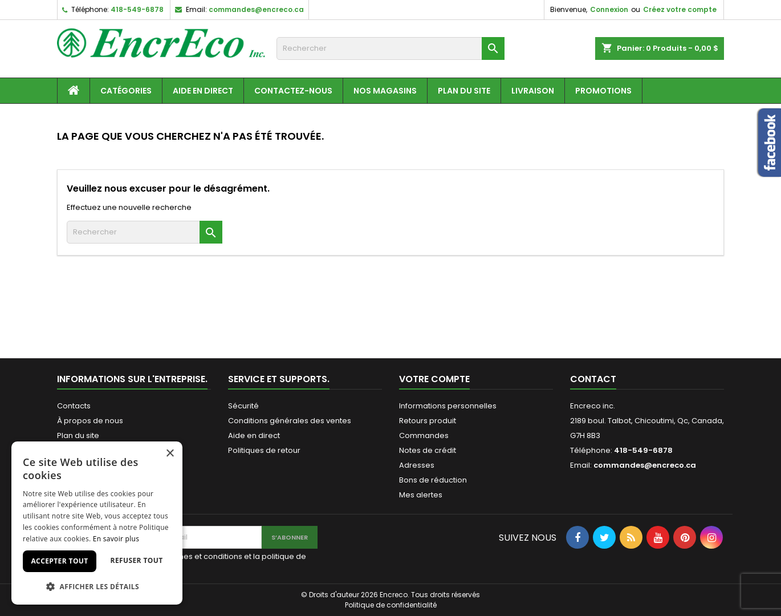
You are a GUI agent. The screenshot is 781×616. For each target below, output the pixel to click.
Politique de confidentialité (391, 605)
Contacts (74, 405)
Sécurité (243, 405)
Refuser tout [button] (137, 560)
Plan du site (464, 90)
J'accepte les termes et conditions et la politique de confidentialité (210, 562)
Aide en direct (203, 90)
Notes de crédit (427, 450)
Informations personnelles (448, 405)
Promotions (603, 90)
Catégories (126, 90)
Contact (593, 379)
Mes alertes (420, 494)
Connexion (609, 9)
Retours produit (427, 420)
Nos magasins (385, 90)
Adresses (416, 465)
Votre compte (434, 379)
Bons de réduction (433, 480)
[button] (97, 586)
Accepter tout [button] (59, 561)
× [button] (169, 453)
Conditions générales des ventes (289, 420)
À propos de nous (90, 420)
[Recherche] (390, 48)
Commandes (424, 435)
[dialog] (96, 523)
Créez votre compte (680, 9)
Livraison (532, 90)
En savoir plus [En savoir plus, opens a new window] (116, 539)
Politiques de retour (264, 450)
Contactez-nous (293, 90)
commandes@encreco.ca (256, 9)
